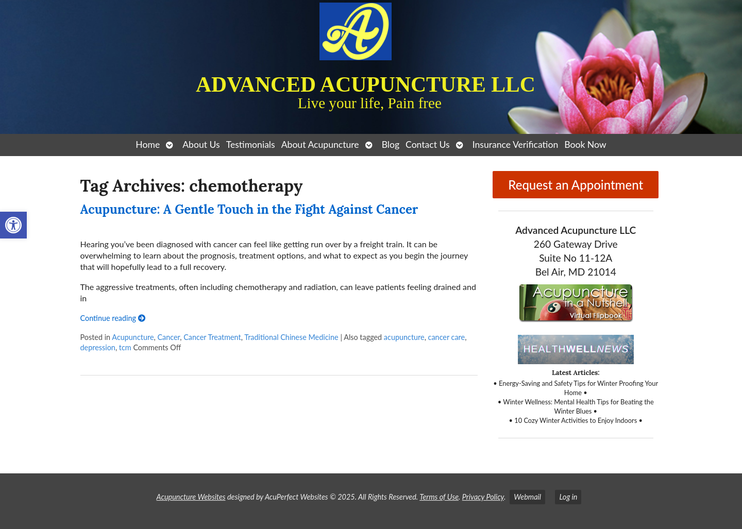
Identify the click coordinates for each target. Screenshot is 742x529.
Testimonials (250, 144)
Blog (390, 144)
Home (148, 144)
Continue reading (112, 318)
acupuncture (404, 337)
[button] (13, 225)
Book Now (585, 144)
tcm (125, 347)
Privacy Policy (483, 496)
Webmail (527, 496)
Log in (568, 496)
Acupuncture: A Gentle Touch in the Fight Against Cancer (249, 209)
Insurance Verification (516, 144)
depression (97, 347)
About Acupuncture (320, 144)
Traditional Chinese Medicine (291, 337)
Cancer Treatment (212, 337)
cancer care (446, 337)
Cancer (168, 337)
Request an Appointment (575, 184)
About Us (201, 144)
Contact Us (428, 144)
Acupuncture (133, 337)
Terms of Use (439, 496)
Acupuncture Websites (191, 496)
